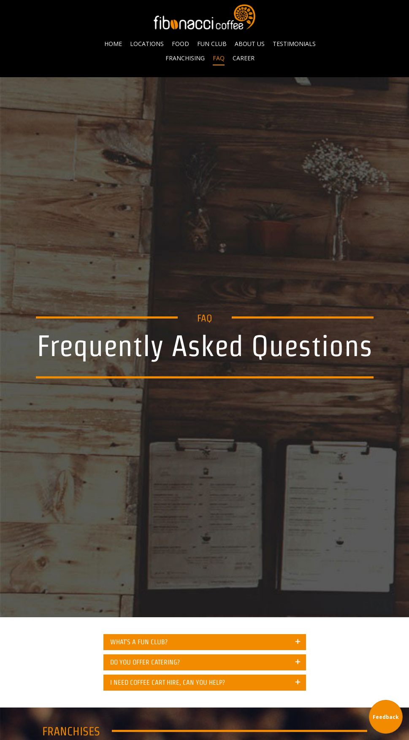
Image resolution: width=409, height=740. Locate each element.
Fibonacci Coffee (204, 17)
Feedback (386, 717)
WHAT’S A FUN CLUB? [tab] (139, 641)
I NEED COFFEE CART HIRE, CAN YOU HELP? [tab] (167, 682)
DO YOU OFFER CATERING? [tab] (145, 662)
